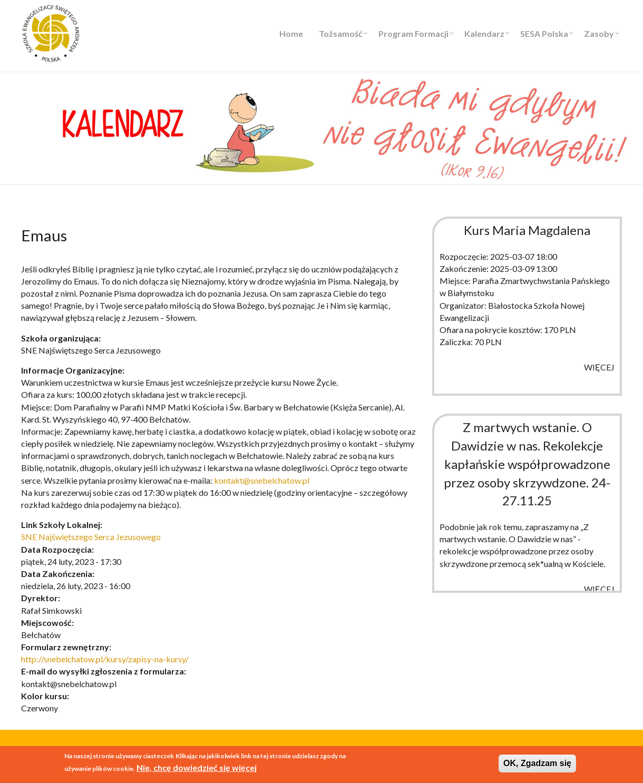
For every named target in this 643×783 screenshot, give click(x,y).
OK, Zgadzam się (537, 764)
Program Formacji (413, 33)
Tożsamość (341, 33)
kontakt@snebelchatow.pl (261, 480)
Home (291, 33)
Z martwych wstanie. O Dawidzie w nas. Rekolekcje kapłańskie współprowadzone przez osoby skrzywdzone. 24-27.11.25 (527, 463)
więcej (599, 367)
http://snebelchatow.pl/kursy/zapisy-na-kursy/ (105, 659)
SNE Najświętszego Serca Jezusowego (91, 537)
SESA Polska (544, 33)
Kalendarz (484, 33)
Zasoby (599, 33)
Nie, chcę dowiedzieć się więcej (197, 768)
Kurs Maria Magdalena (527, 230)
